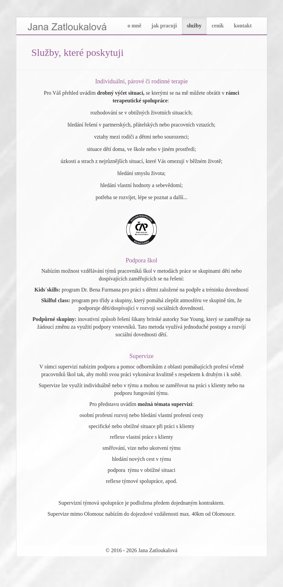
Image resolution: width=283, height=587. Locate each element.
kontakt (243, 25)
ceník (218, 25)
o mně (134, 25)
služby (194, 25)
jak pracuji (164, 25)
